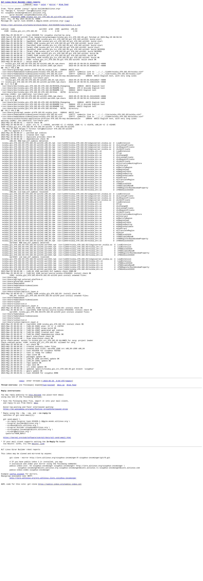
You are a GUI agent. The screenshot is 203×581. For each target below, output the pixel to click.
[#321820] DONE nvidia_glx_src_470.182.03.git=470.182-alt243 (42, 19)
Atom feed (68, 5)
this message (35, 471)
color (47, 5)
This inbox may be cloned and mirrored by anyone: (26, 541)
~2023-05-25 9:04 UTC (53, 455)
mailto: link (38, 530)
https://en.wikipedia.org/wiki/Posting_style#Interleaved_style (35, 489)
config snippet (16, 566)
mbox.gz (61, 460)
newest (69, 455)
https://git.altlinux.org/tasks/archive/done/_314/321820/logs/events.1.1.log (40, 29)
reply (21, 455)
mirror (57, 5)
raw (67, 24)
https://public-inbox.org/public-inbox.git (59, 578)
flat (44, 460)
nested (51, 460)
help (40, 5)
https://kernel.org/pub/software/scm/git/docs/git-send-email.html (37, 523)
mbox (36, 481)
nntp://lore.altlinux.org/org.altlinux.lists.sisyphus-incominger (42, 570)
